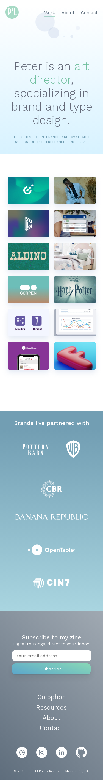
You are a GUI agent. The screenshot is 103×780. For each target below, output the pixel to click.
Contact (89, 12)
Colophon (51, 697)
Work (49, 12)
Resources (51, 707)
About (68, 12)
